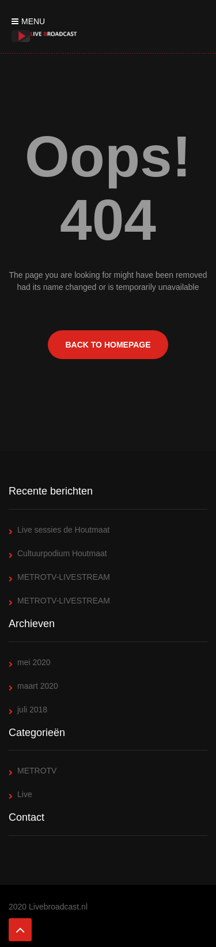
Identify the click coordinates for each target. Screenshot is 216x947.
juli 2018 (32, 709)
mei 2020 (34, 662)
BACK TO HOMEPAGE (107, 344)
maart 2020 (37, 686)
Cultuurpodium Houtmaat (62, 553)
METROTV (36, 770)
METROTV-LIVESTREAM (63, 577)
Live (24, 794)
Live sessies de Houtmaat (63, 529)
